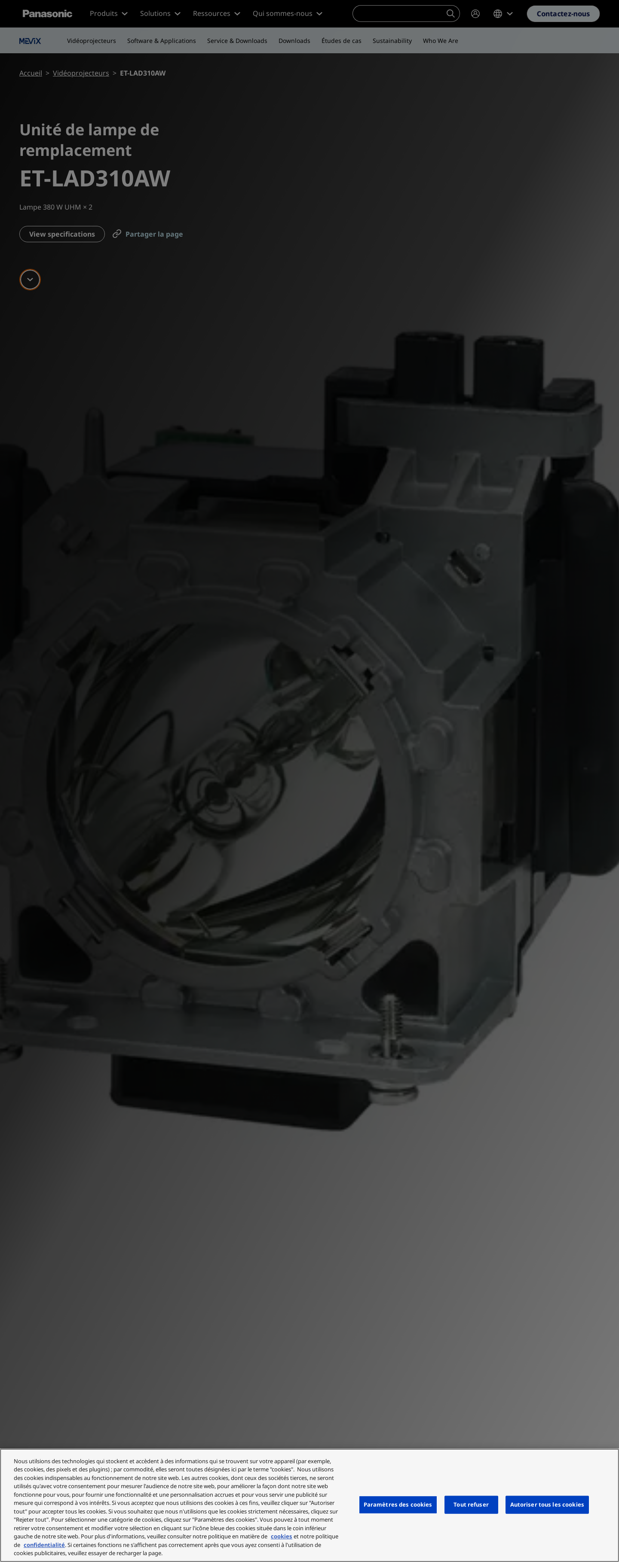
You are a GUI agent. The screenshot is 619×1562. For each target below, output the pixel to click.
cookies (281, 1536)
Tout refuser (471, 1504)
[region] (309, 1505)
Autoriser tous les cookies (547, 1504)
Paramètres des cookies (398, 1504)
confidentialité (44, 1545)
